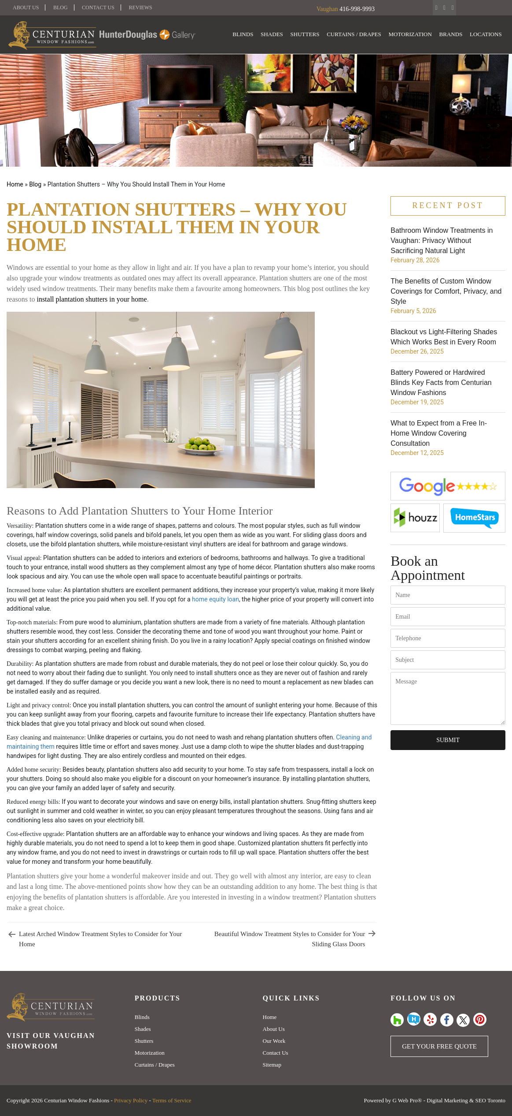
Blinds (246, 34)
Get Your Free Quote (439, 1046)
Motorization (411, 34)
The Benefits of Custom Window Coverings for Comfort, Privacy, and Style (445, 291)
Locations (486, 34)
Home (15, 184)
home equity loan (215, 599)
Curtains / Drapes (355, 34)
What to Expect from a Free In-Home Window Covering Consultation (438, 433)
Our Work (274, 1041)
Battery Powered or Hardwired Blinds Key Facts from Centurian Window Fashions (440, 382)
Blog (60, 7)
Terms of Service (172, 1100)
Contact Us (98, 7)
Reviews (140, 7)
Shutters (306, 34)
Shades (274, 34)
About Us (26, 7)
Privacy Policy (130, 1100)
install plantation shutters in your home (92, 299)
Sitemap (272, 1064)
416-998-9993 (356, 9)
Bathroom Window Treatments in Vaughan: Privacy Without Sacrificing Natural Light (441, 240)
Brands (451, 34)
